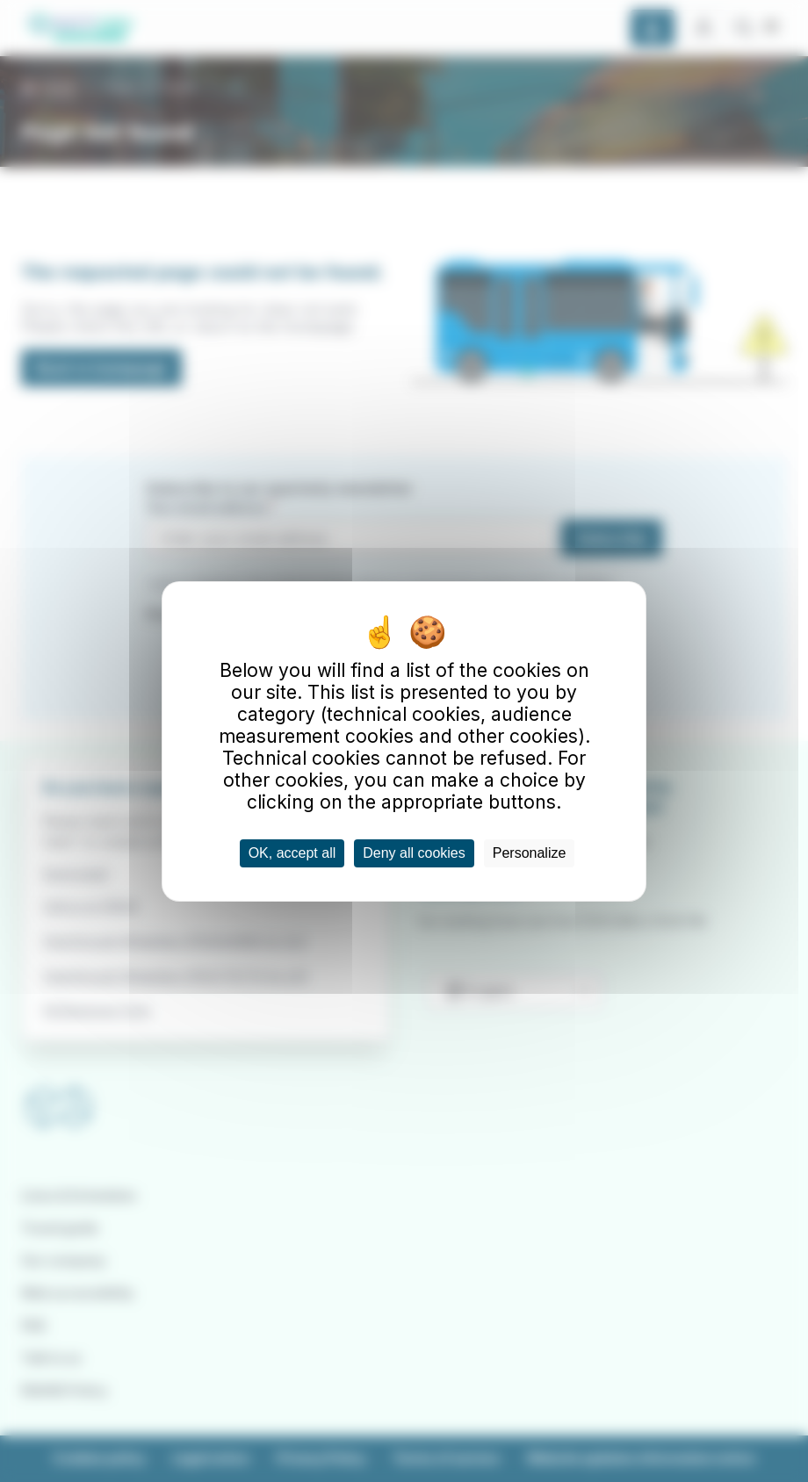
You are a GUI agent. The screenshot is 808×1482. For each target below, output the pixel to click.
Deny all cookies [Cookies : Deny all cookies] (414, 852)
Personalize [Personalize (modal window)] (529, 852)
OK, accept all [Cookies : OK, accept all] (292, 852)
